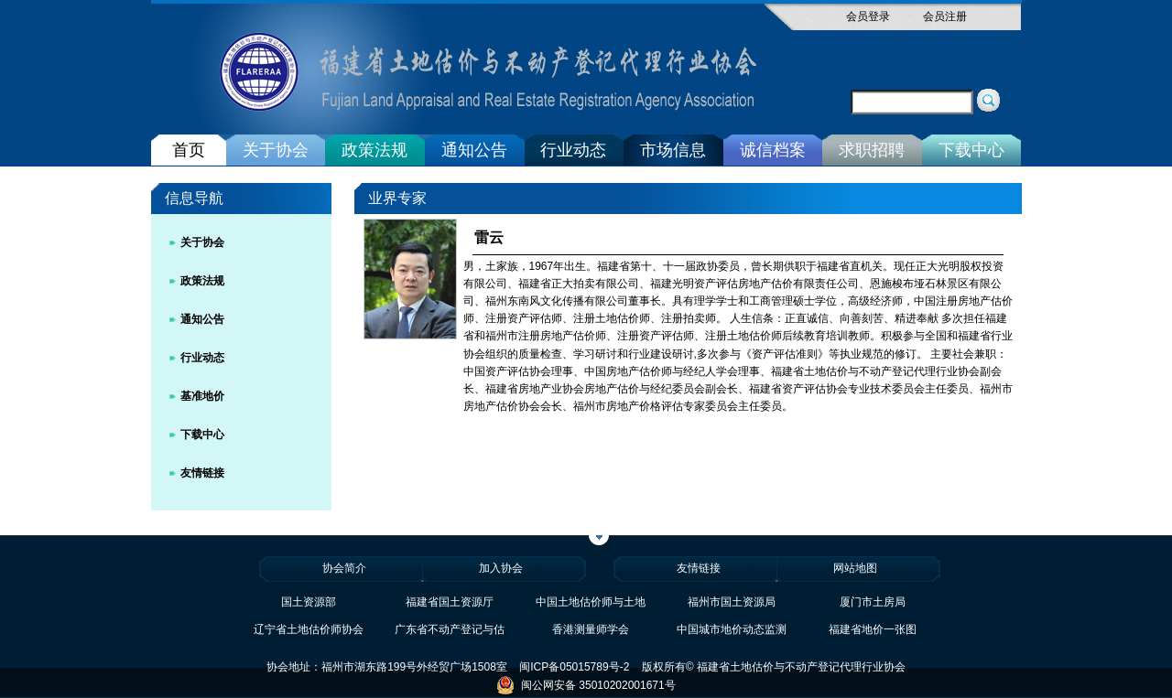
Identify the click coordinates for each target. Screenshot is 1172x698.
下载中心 (971, 150)
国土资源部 (308, 602)
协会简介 (344, 568)
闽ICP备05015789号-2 (574, 666)
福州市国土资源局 (732, 602)
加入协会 (501, 568)
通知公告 (474, 150)
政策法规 (374, 150)
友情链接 (202, 473)
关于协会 (276, 150)
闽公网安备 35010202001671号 (585, 685)
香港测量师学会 (590, 629)
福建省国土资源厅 (450, 602)
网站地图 (855, 568)
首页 (188, 150)
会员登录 (868, 16)
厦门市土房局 (873, 602)
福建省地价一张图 (873, 629)
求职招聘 (872, 150)
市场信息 (673, 150)
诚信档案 (773, 150)
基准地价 (202, 396)
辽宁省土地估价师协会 (309, 629)
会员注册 (945, 16)
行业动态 (573, 150)
